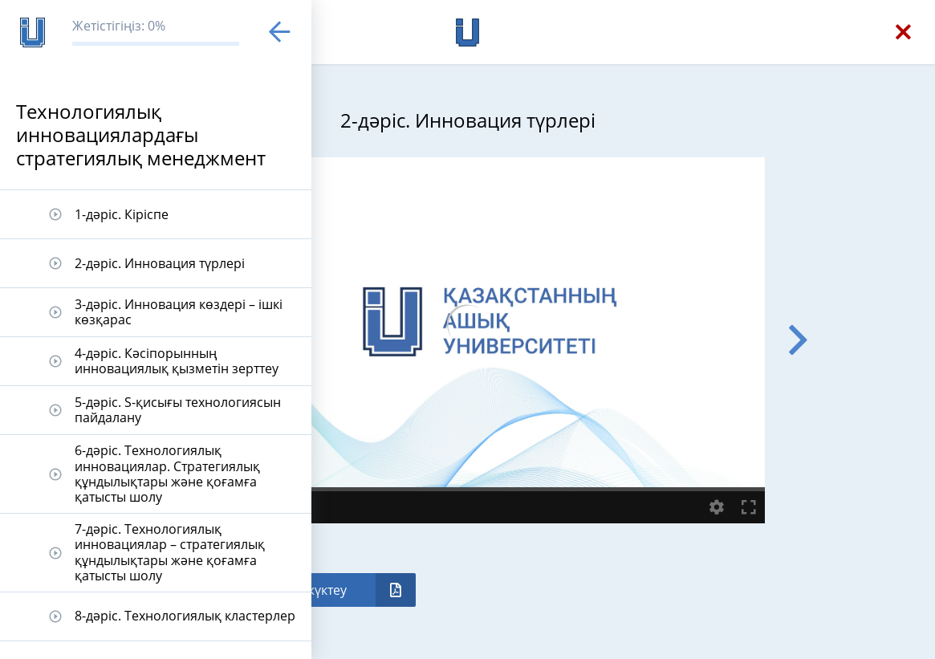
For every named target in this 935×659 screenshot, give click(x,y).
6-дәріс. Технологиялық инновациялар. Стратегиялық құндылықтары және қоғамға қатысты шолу (167, 473)
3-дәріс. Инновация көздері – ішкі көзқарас (179, 311)
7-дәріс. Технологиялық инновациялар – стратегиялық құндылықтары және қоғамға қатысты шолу (170, 552)
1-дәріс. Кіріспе (122, 214)
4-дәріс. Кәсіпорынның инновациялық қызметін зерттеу (176, 360)
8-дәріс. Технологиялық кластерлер (185, 615)
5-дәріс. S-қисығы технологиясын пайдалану (178, 409)
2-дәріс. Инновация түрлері (160, 263)
